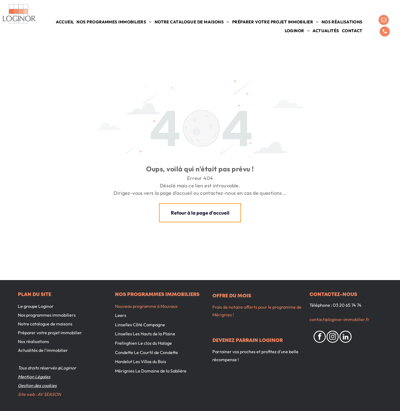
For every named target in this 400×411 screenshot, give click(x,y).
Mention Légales (34, 376)
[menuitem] (64, 22)
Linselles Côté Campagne (140, 324)
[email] (384, 20)
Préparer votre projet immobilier (50, 332)
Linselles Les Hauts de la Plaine (145, 333)
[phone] (385, 32)
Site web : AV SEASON (39, 394)
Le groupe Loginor (36, 306)
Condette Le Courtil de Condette (146, 352)
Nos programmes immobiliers (47, 315)
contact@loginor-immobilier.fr (339, 319)
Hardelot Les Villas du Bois (140, 361)
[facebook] (320, 337)
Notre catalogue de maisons (45, 324)
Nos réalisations (33, 341)
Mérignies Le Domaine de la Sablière (151, 371)
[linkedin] (345, 337)
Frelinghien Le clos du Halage (143, 343)
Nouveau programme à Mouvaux (146, 306)
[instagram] (333, 337)
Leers (120, 315)
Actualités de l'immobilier (43, 350)
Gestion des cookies (37, 385)
